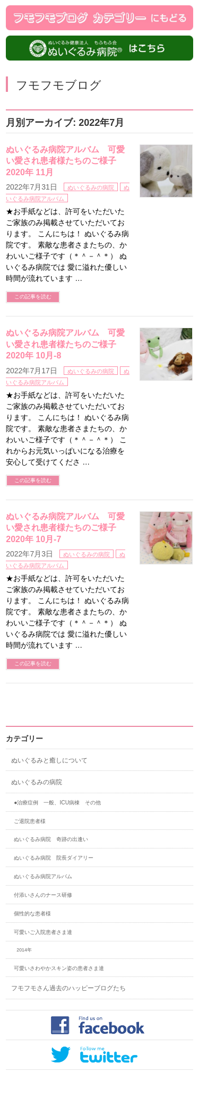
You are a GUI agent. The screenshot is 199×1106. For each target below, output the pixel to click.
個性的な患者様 (32, 913)
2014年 (24, 950)
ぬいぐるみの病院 (90, 187)
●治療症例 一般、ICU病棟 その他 (57, 802)
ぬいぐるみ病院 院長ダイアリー (53, 858)
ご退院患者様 (30, 821)
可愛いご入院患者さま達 (43, 932)
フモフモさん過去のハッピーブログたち (68, 988)
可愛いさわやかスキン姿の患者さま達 (59, 968)
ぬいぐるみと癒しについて (49, 760)
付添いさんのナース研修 (43, 895)
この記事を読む (32, 296)
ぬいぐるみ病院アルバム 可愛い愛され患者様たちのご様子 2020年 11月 (65, 161)
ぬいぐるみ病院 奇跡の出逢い (51, 839)
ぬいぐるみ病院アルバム (43, 876)
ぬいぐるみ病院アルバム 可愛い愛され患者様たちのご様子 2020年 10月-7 (65, 528)
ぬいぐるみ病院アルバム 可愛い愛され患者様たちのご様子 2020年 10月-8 (65, 344)
